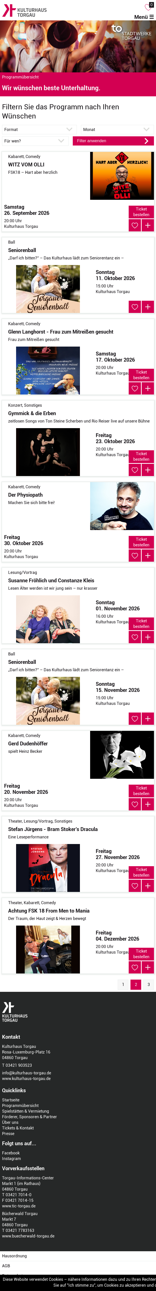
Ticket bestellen (141, 212)
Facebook (11, 1153)
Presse (8, 1133)
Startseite (10, 1100)
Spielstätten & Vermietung (25, 1111)
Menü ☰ (144, 17)
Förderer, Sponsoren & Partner (29, 1116)
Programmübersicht (20, 1105)
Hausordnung (14, 1256)
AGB (6, 1265)
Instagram (11, 1158)
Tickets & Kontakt (18, 1128)
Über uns (10, 1122)
